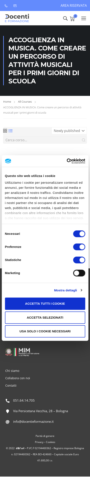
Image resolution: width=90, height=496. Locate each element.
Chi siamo (12, 371)
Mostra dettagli (65, 290)
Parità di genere (45, 436)
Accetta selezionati (45, 317)
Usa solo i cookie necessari (45, 331)
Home (7, 101)
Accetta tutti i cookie (45, 303)
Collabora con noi (17, 378)
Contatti (11, 385)
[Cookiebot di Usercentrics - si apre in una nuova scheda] (66, 161)
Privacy (39, 442)
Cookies (50, 442)
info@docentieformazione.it (33, 421)
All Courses (25, 101)
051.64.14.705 (24, 400)
